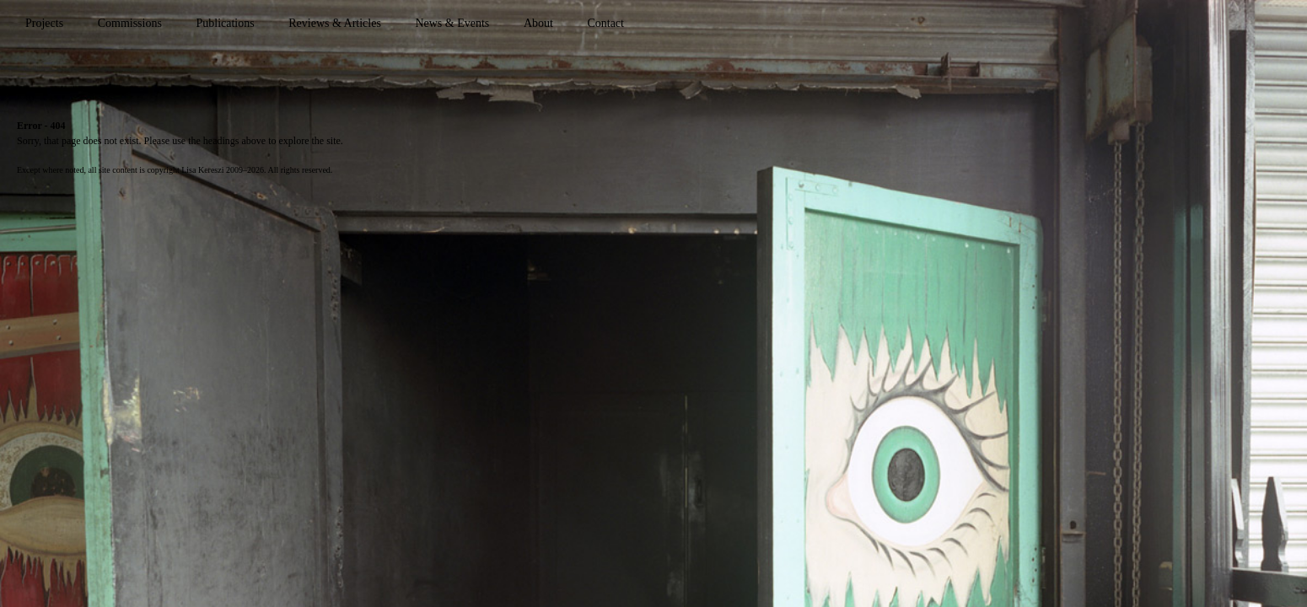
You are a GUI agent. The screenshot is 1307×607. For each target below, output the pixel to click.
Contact (605, 23)
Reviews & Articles (334, 23)
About (538, 23)
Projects (44, 23)
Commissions (130, 23)
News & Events (452, 23)
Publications (225, 23)
